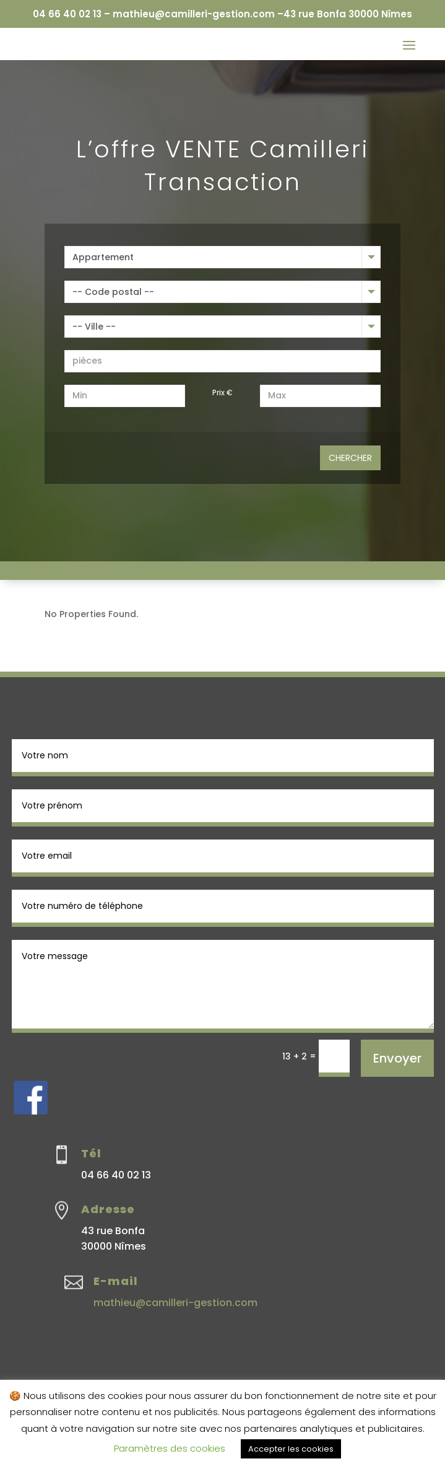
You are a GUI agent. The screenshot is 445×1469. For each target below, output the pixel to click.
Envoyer (397, 1058)
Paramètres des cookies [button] (169, 1448)
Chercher (350, 458)
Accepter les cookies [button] (291, 1449)
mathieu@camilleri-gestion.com (175, 1303)
